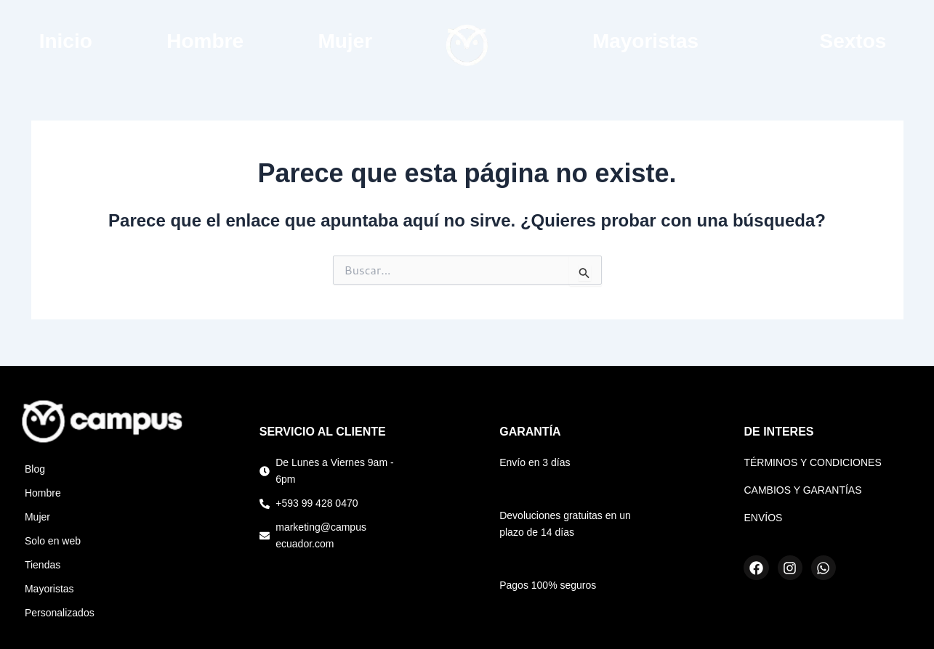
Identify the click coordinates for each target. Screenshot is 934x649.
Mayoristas (645, 41)
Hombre (204, 41)
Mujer (345, 41)
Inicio (65, 41)
